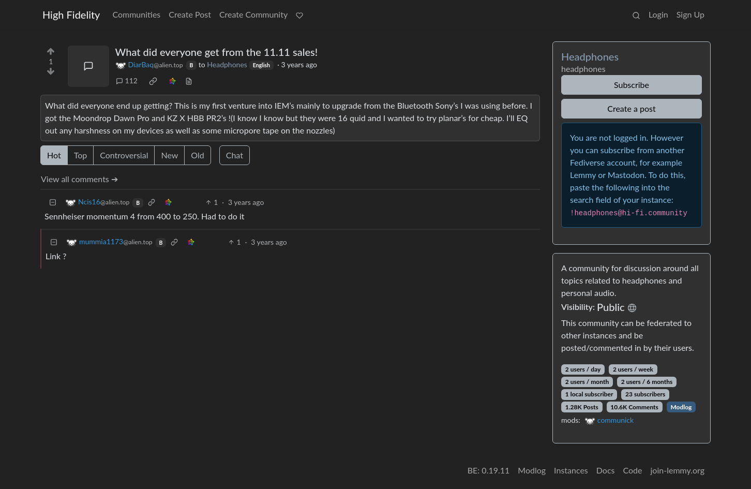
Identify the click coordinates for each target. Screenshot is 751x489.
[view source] (189, 80)
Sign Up (690, 14)
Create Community (253, 14)
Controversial (124, 155)
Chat (234, 155)
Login (658, 14)
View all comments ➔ (79, 179)
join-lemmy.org (677, 470)
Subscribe (631, 85)
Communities (136, 14)
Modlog (681, 407)
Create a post (631, 108)
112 (127, 80)
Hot (54, 155)
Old (197, 155)
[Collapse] (52, 202)
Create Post (190, 14)
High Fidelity (71, 14)
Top (80, 155)
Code (632, 470)
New (169, 155)
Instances (571, 470)
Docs (605, 470)
